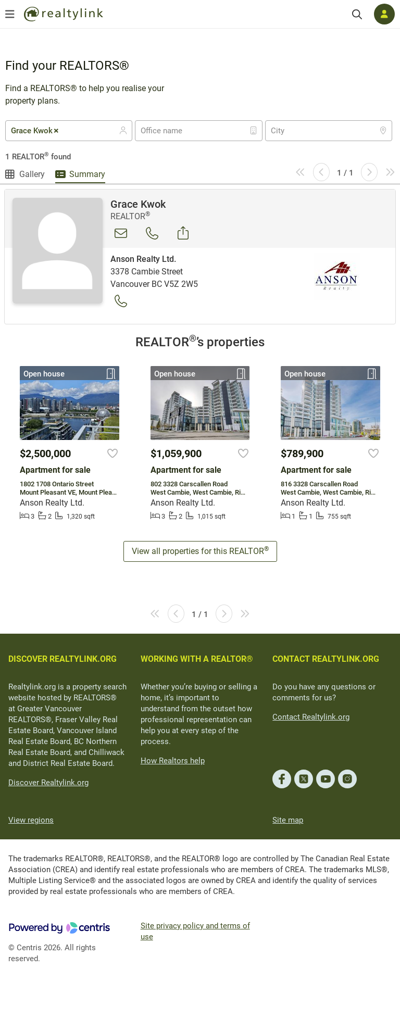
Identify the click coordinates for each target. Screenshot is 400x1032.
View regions (31, 820)
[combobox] (68, 130)
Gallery (32, 174)
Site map (287, 820)
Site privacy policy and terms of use (195, 931)
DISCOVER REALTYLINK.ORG (62, 659)
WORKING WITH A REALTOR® (197, 659)
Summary (87, 174)
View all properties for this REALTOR (200, 550)
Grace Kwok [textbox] (35, 130)
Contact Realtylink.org (310, 717)
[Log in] (384, 14)
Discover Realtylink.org (48, 782)
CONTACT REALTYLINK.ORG (325, 659)
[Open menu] (10, 14)
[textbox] (168, 130)
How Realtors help (173, 760)
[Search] (357, 14)
